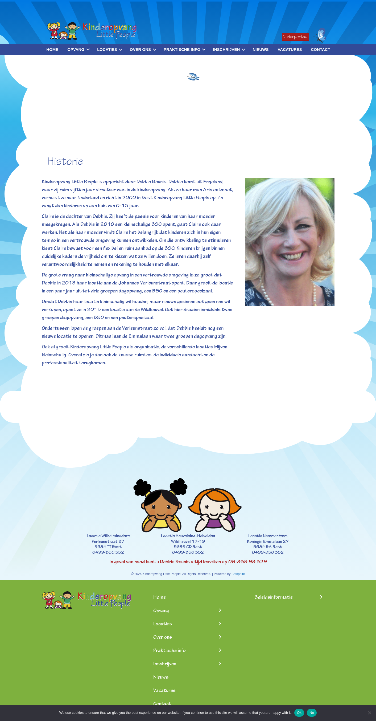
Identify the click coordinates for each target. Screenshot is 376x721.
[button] (88, 49)
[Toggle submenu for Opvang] (220, 610)
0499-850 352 (108, 552)
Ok (299, 713)
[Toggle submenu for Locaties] (220, 624)
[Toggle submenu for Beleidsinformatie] (321, 597)
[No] (369, 712)
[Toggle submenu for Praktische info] (220, 650)
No (311, 713)
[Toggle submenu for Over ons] (220, 637)
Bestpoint (238, 574)
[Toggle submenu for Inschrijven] (220, 664)
